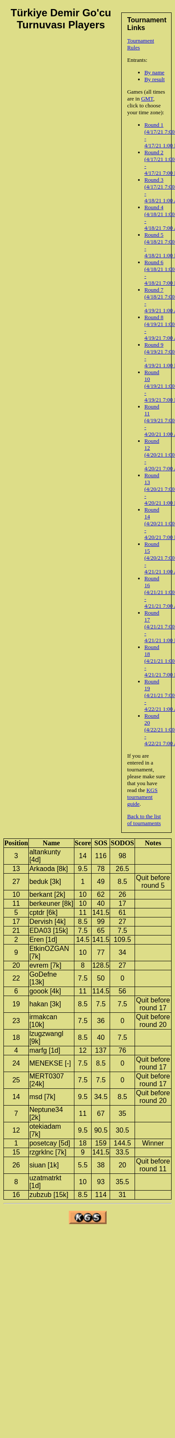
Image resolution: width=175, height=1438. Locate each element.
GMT (147, 98)
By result (154, 79)
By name (154, 72)
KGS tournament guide (142, 797)
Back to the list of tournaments (144, 819)
